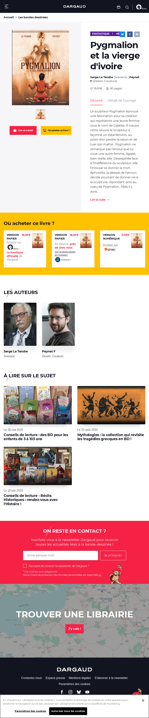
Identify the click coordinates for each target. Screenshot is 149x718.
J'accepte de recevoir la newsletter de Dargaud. (58, 566)
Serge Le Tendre (101, 77)
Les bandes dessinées (33, 17)
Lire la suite (98, 199)
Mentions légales (80, 677)
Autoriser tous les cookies (68, 713)
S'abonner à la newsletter (111, 677)
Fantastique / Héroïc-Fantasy (109, 34)
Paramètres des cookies (74, 684)
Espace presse (55, 677)
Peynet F (48, 351)
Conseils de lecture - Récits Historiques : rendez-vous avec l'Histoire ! (31, 500)
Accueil (9, 17)
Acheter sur (110, 247)
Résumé (96, 100)
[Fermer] (143, 703)
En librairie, (65, 245)
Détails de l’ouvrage (122, 100)
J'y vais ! (74, 628)
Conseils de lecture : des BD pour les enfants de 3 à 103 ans (36, 437)
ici (100, 575)
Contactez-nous (31, 677)
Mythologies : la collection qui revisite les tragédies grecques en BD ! (110, 437)
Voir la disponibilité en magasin (65, 256)
